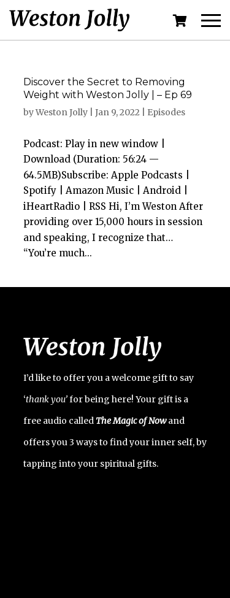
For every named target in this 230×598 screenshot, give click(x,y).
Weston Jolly (62, 112)
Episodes (166, 112)
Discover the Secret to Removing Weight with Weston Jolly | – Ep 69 (107, 88)
